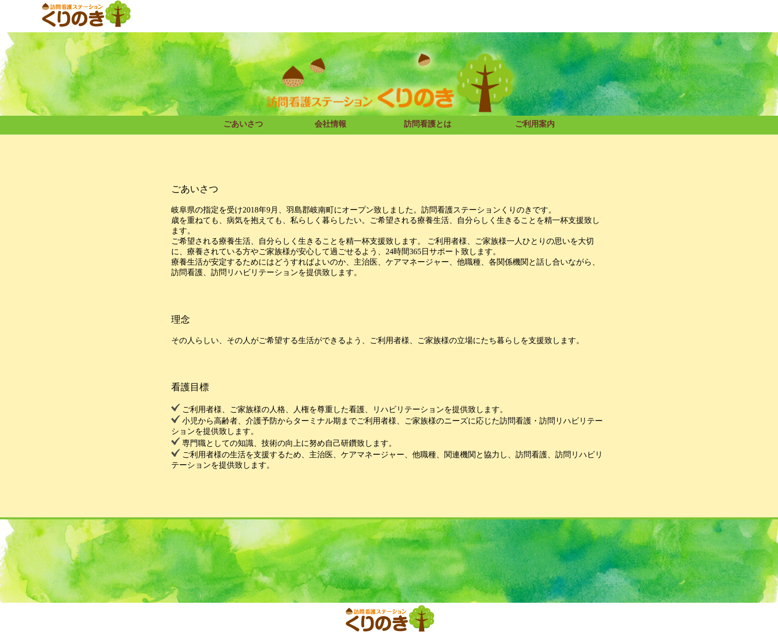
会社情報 (330, 124)
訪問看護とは (428, 124)
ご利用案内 (535, 124)
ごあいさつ (243, 124)
